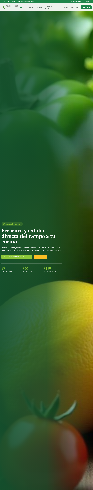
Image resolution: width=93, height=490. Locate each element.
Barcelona (79, 1)
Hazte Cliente (86, 7)
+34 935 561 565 (10, 1)
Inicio (22, 7)
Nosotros (30, 7)
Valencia (86, 1)
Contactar (40, 257)
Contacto (74, 7)
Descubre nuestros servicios (16, 257)
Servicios (39, 7)
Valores (65, 7)
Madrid (73, 1)
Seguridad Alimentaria (49, 7)
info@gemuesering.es (26, 1)
